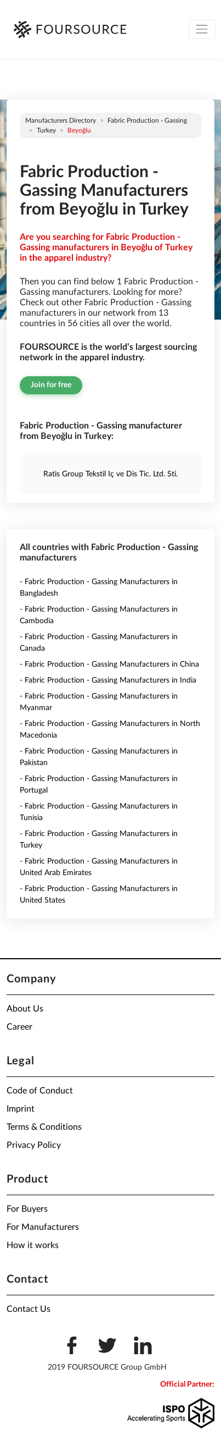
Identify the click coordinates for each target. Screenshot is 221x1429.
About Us (25, 1008)
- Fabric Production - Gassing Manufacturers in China (109, 664)
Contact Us (28, 1309)
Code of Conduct (40, 1090)
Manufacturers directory (60, 120)
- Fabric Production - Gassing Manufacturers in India (108, 680)
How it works (33, 1245)
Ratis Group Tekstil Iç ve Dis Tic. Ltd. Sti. (110, 474)
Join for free (51, 385)
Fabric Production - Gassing (147, 120)
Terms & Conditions (44, 1127)
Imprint (21, 1108)
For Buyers (27, 1209)
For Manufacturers (43, 1227)
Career (19, 1027)
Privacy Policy (34, 1145)
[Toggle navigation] (202, 29)
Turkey (46, 130)
